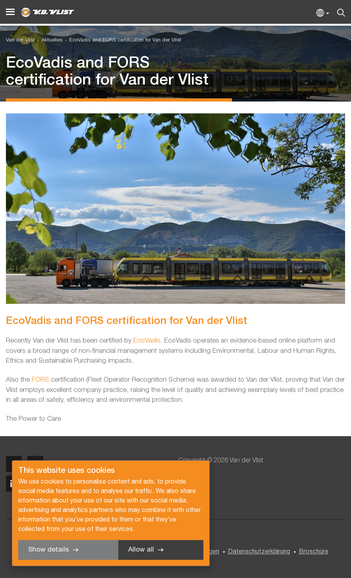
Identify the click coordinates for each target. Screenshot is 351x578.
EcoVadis (146, 341)
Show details (48, 550)
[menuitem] (49, 40)
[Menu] (10, 12)
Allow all (141, 550)
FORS (41, 380)
